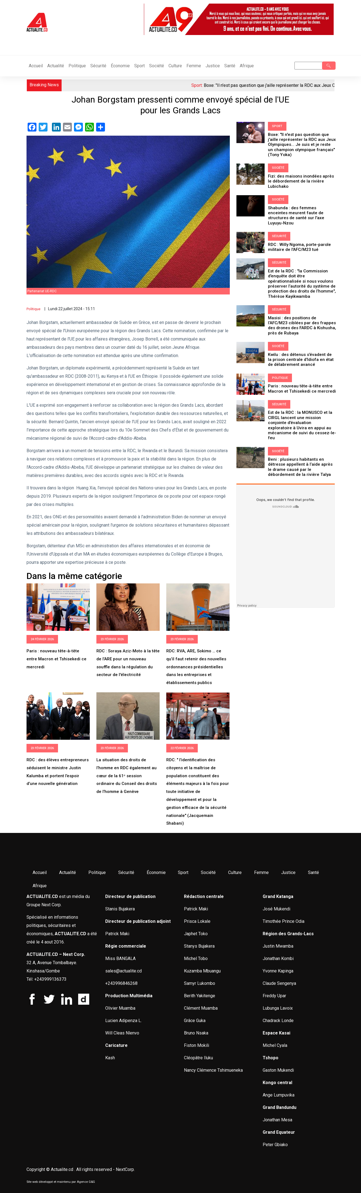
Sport (139, 65)
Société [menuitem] (208, 872)
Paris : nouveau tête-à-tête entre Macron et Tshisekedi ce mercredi (56, 658)
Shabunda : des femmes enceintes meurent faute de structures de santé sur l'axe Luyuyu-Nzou (296, 214)
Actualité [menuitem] (67, 872)
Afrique (247, 65)
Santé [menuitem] (313, 872)
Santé (229, 65)
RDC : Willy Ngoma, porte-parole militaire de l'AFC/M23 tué (299, 245)
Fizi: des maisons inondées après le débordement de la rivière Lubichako (300, 180)
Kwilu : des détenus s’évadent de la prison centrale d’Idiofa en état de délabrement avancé (302, 355)
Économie (120, 65)
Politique (77, 65)
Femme (193, 65)
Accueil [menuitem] (40, 872)
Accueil (36, 65)
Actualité (55, 65)
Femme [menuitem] (261, 872)
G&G (92, 1182)
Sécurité (98, 65)
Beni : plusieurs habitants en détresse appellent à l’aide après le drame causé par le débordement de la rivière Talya (300, 457)
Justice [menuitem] (288, 872)
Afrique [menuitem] (40, 885)
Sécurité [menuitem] (126, 872)
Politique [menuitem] (97, 872)
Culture (175, 65)
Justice (212, 65)
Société (156, 65)
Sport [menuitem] (183, 872)
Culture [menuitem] (234, 872)
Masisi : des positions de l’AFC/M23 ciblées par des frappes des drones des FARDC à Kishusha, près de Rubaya (302, 322)
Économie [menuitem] (155, 872)
